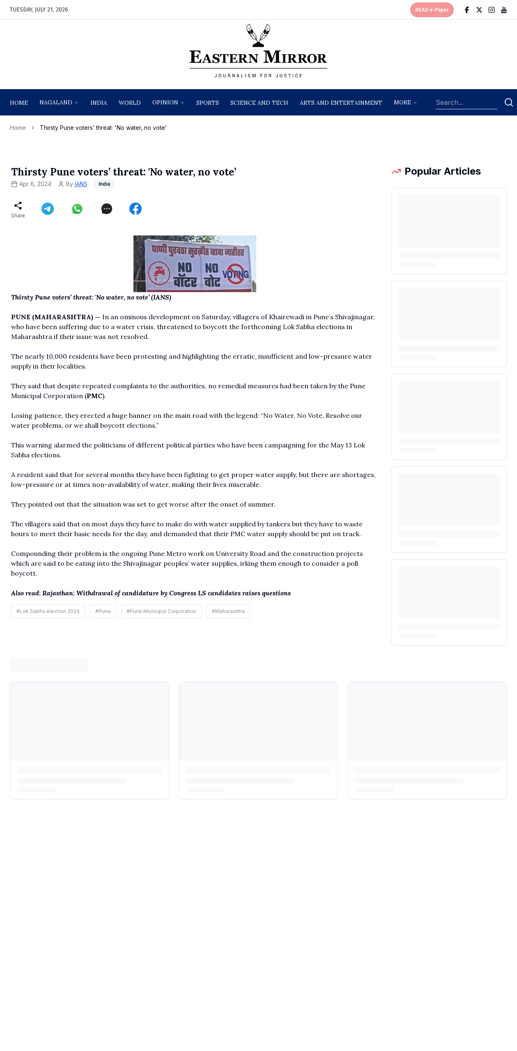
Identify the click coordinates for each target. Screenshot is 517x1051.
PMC (94, 396)
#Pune (103, 611)
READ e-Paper (432, 10)
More (402, 102)
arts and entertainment (341, 102)
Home (19, 102)
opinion (165, 102)
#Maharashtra (228, 611)
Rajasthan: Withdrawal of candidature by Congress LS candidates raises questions (166, 593)
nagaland (55, 102)
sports (207, 102)
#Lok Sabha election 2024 (48, 611)
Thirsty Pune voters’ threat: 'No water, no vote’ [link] (103, 127)
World (130, 102)
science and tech (259, 102)
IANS (81, 183)
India (98, 102)
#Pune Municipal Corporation (161, 611)
